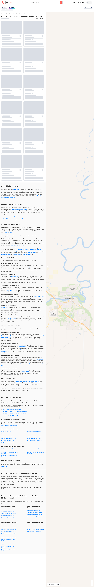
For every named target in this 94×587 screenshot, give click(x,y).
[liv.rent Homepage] (5, 2)
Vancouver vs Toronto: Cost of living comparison (15, 411)
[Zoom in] (92, 581)
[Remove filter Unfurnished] (12, 10)
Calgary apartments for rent (7, 431)
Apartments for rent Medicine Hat (8, 508)
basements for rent (39, 296)
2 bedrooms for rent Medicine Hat (34, 514)
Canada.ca (4, 466)
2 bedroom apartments (34, 249)
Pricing (73, 2)
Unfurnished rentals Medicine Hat (8, 527)
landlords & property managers (19, 209)
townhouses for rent (10, 290)
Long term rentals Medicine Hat (34, 524)
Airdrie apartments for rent (33, 433)
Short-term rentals (38, 359)
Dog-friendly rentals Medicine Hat (8, 531)
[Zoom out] (92, 583)
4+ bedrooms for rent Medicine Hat (35, 519)
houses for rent (15, 276)
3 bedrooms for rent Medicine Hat (34, 516)
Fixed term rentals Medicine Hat (34, 531)
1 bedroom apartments (22, 249)
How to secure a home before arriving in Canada (15, 221)
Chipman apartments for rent (7, 433)
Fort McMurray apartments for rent (8, 438)
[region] (70, 299)
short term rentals (27, 254)
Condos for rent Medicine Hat (7, 511)
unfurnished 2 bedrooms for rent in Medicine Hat (27, 381)
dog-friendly (37, 335)
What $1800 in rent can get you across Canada (14, 219)
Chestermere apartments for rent (34, 436)
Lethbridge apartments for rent (34, 438)
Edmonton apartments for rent (34, 431)
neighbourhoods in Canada (17, 245)
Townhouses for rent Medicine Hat (8, 513)
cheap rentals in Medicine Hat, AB (19, 370)
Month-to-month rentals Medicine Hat (35, 529)
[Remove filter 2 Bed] (4, 10)
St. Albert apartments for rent (7, 442)
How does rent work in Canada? (10, 216)
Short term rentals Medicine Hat (34, 527)
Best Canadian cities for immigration (12, 409)
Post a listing (81, 2)
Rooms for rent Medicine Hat (7, 517)
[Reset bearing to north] (92, 585)
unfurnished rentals (6, 254)
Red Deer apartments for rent (7, 436)
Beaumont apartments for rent (7, 440)
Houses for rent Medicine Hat (7, 515)
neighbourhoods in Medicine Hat (9, 425)
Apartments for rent (34, 267)
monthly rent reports (8, 232)
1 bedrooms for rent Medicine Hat (34, 512)
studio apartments (16, 251)
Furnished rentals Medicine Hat (8, 524)
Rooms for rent (12, 318)
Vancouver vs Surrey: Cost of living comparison (14, 413)
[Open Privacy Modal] (10, 2)
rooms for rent (25, 371)
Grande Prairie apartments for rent (34, 440)
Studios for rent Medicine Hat (33, 510)
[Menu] (89, 2)
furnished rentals (32, 252)
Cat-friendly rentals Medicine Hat (8, 533)
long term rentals (17, 254)
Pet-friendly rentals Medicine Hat (8, 529)
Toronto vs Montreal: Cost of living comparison (14, 415)
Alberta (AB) (16, 189)
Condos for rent (5, 307)
